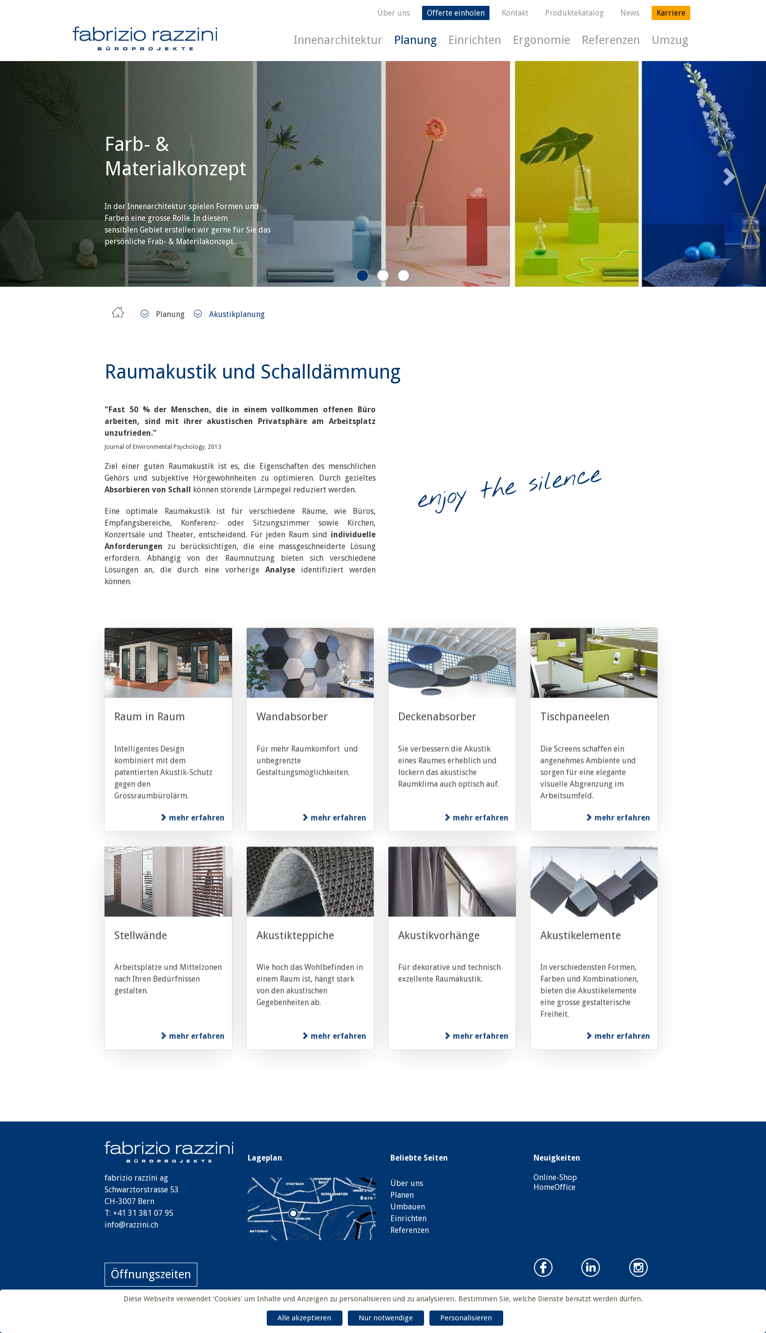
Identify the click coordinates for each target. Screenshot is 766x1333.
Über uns (393, 13)
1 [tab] (362, 275)
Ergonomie (541, 40)
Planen (402, 1195)
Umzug (670, 40)
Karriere (671, 13)
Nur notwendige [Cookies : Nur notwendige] (386, 1317)
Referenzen (611, 40)
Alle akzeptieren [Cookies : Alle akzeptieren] (304, 1317)
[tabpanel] (383, 174)
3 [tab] (403, 275)
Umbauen (407, 1206)
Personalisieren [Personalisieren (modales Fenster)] (466, 1317)
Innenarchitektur (338, 40)
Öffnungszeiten (151, 1274)
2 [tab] (383, 275)
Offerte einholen (456, 13)
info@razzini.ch (131, 1224)
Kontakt (515, 13)
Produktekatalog (574, 13)
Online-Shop (555, 1177)
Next (728, 173)
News (629, 13)
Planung (415, 40)
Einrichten (474, 40)
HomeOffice (554, 1187)
